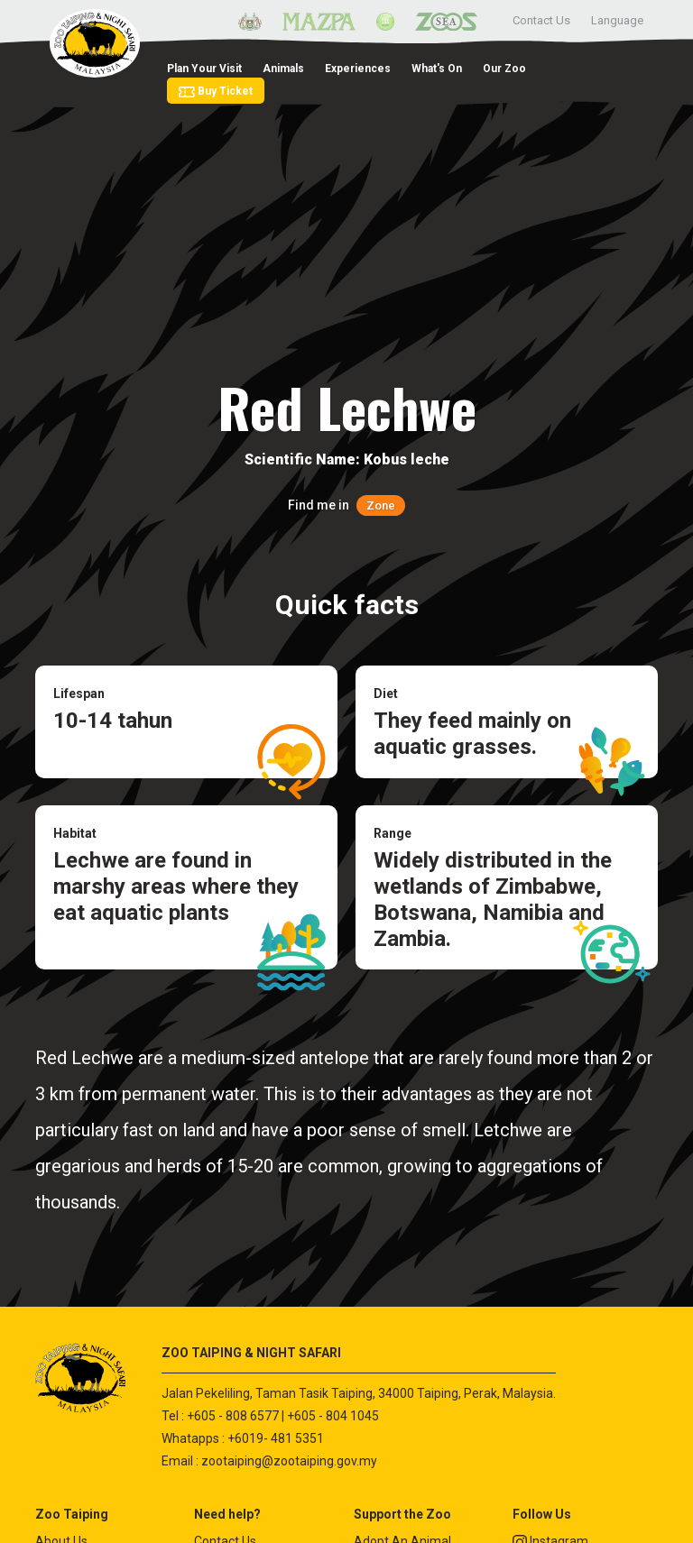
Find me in (346, 505)
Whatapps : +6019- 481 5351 (243, 1438)
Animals (283, 68)
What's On (436, 68)
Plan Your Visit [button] (204, 68)
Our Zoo (504, 68)
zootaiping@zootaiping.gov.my (289, 1461)
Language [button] (617, 20)
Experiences (358, 68)
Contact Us (541, 20)
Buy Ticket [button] (216, 91)
